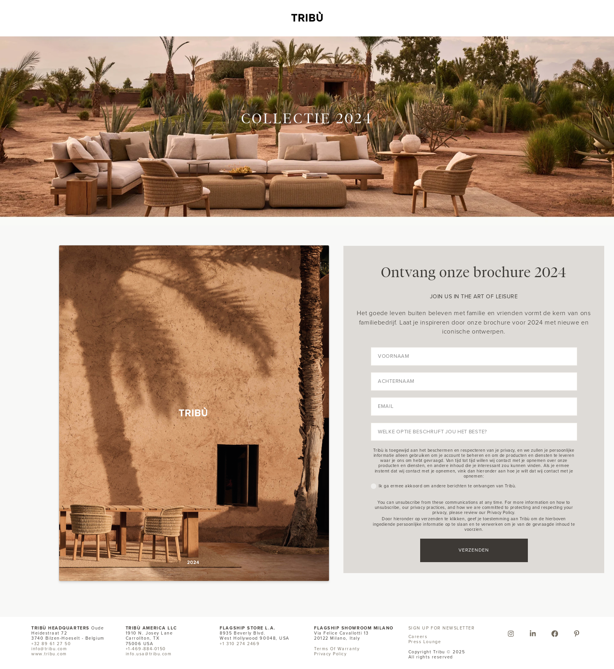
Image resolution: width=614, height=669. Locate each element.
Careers (418, 636)
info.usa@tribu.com (149, 654)
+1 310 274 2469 (240, 643)
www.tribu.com (49, 654)
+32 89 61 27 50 (51, 643)
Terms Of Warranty (336, 649)
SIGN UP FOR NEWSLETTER (441, 628)
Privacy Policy (330, 654)
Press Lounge (424, 641)
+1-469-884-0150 (146, 649)
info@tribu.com (49, 649)
